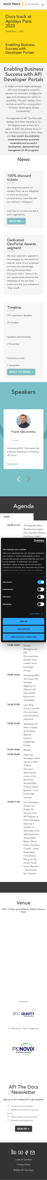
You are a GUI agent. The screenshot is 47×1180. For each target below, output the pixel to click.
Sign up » (23, 1128)
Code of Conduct (23, 1160)
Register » (16, 221)
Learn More (35, 614)
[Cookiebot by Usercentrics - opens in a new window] (33, 541)
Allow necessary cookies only (23, 637)
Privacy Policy (23, 1165)
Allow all (23, 621)
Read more (12, 464)
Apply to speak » (21, 372)
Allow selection (23, 629)
